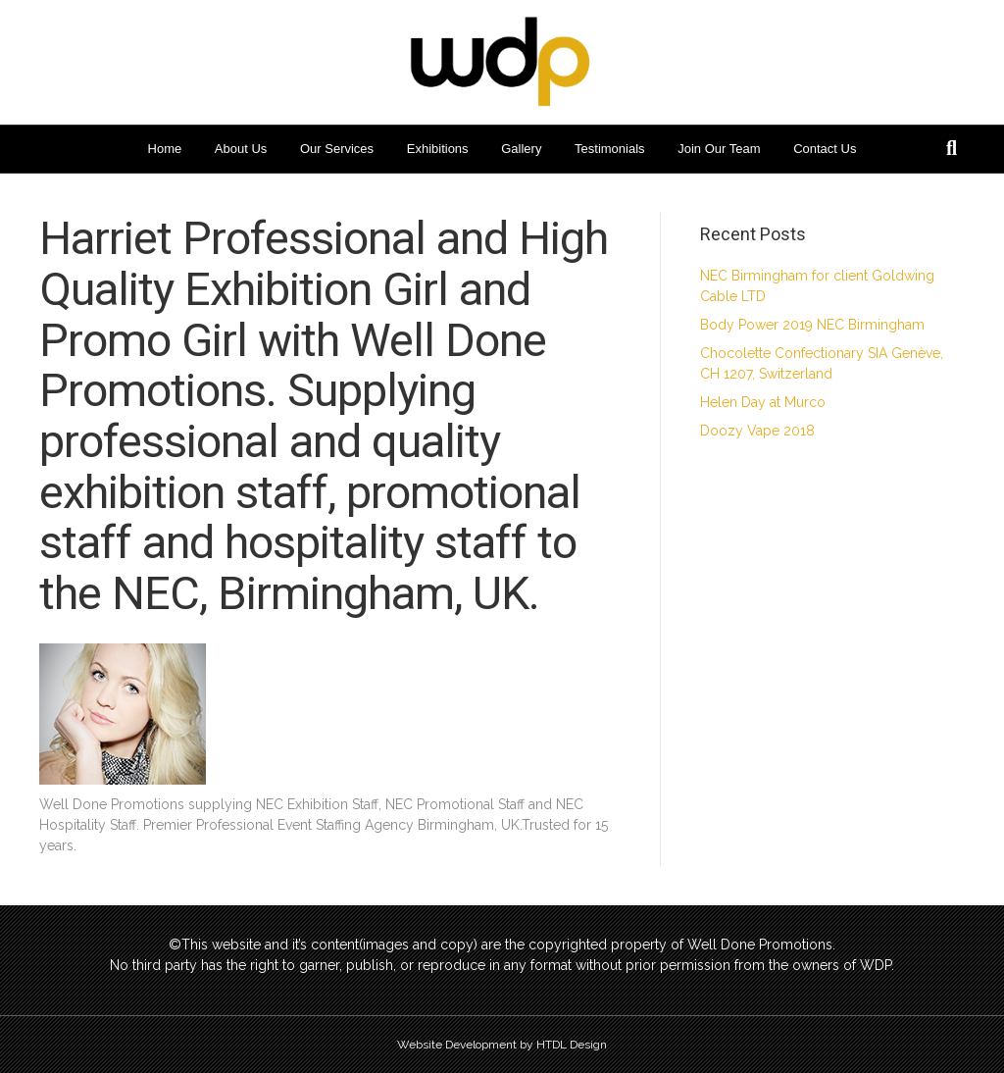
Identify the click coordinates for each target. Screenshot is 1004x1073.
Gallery (521, 148)
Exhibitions (438, 148)
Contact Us (824, 148)
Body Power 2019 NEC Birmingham (812, 324)
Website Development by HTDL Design (502, 1044)
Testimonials (610, 148)
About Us (241, 148)
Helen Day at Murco (763, 402)
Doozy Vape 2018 (757, 430)
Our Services (337, 148)
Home (165, 148)
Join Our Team (719, 148)
